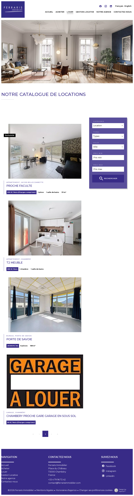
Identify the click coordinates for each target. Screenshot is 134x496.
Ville (96, 142)
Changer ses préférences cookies (95, 490)
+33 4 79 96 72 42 (57, 479)
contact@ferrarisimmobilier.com (64, 483)
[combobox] (108, 125)
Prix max (98, 165)
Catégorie (98, 121)
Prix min (98, 153)
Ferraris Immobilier (57, 465)
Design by (119, 490)
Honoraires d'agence (66, 490)
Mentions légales (44, 490)
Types (96, 132)
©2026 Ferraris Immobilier (21, 490)
